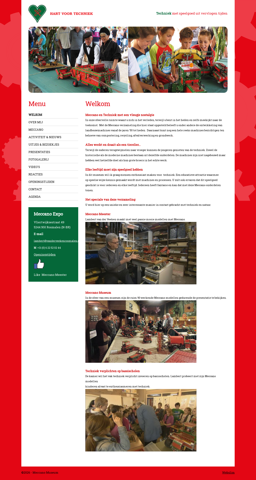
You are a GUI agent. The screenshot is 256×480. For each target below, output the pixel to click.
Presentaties (39, 152)
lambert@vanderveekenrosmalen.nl (57, 240)
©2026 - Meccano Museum (39, 472)
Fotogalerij (38, 159)
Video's (34, 167)
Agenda (34, 196)
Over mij (35, 122)
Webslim (228, 472)
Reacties (35, 174)
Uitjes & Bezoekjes (43, 144)
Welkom (35, 115)
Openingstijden (41, 182)
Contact (35, 189)
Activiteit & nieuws (44, 137)
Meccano (35, 129)
